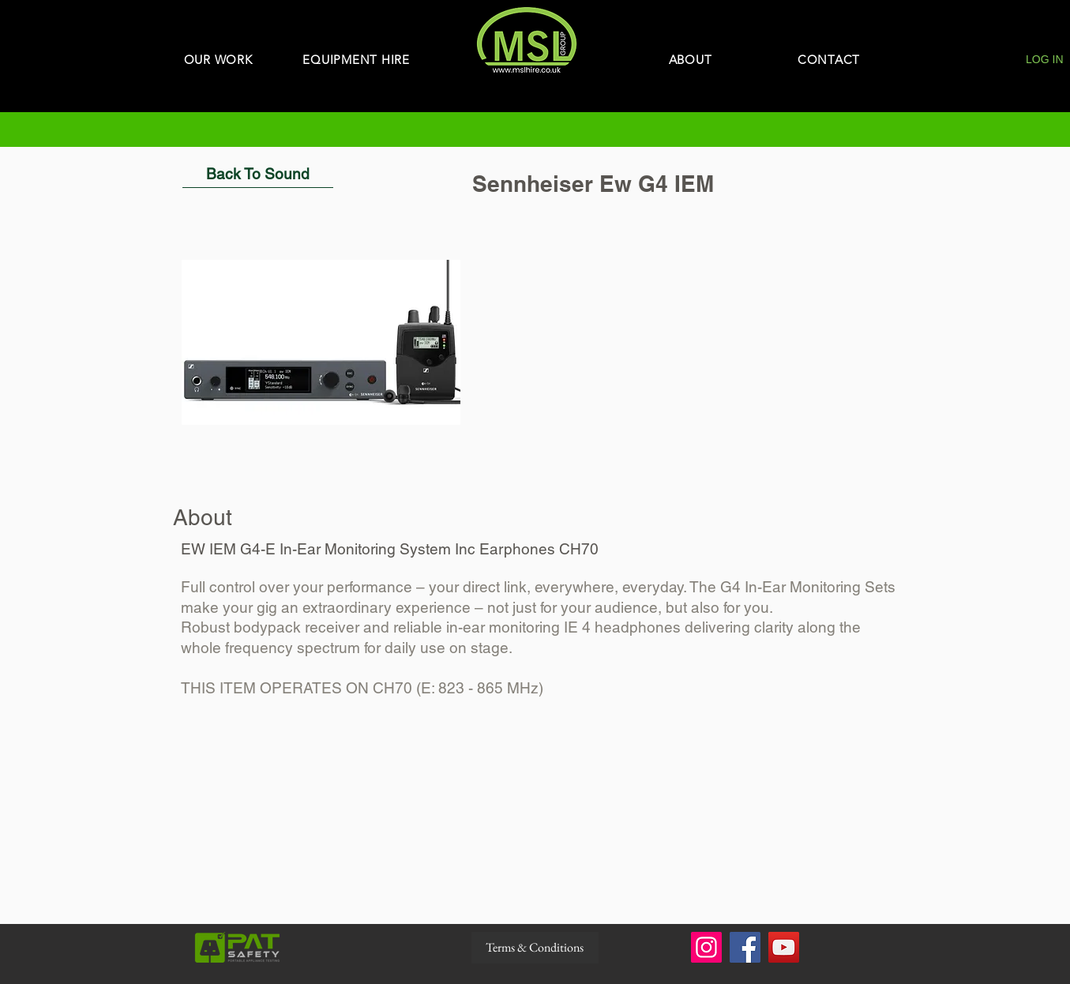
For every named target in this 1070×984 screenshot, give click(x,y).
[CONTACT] (829, 59)
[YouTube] (783, 947)
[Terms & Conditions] (535, 947)
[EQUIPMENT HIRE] (356, 59)
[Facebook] (745, 947)
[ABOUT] (690, 59)
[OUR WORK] (218, 59)
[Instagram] (706, 947)
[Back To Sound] (257, 174)
